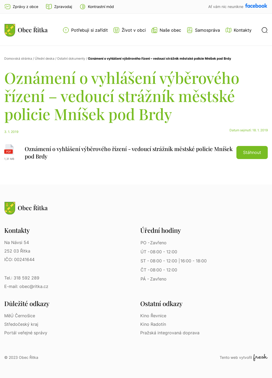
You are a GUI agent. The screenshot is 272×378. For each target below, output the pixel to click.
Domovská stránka (18, 58)
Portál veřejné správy (25, 332)
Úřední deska (44, 58)
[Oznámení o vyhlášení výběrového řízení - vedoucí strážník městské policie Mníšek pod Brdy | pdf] (136, 152)
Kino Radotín (153, 324)
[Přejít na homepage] (26, 30)
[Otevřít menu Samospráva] (203, 30)
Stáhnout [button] (252, 152)
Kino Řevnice (153, 315)
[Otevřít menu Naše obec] (166, 30)
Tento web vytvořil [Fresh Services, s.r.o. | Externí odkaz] (244, 357)
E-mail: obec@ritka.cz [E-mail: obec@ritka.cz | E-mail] (26, 286)
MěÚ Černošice (19, 315)
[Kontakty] (238, 30)
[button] (96, 6)
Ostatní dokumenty (71, 58)
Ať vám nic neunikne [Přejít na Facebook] (226, 6)
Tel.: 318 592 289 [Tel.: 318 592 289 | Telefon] (21, 278)
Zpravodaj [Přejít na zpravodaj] (59, 6)
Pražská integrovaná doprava (169, 332)
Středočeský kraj (21, 324)
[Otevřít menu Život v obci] (129, 30)
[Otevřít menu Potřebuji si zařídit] (85, 30)
